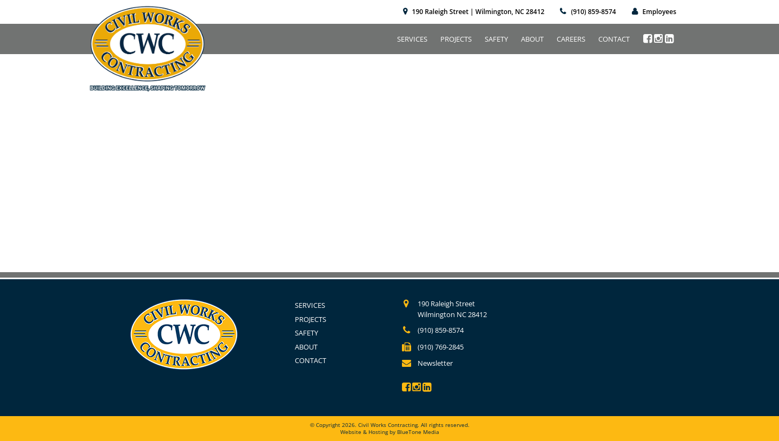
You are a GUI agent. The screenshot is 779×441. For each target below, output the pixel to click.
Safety (496, 39)
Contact (614, 39)
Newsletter (435, 363)
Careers (571, 39)
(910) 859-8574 (593, 11)
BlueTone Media (418, 432)
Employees (659, 11)
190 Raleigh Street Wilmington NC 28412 (452, 309)
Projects (456, 39)
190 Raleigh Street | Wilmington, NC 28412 (478, 11)
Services (412, 39)
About (532, 39)
